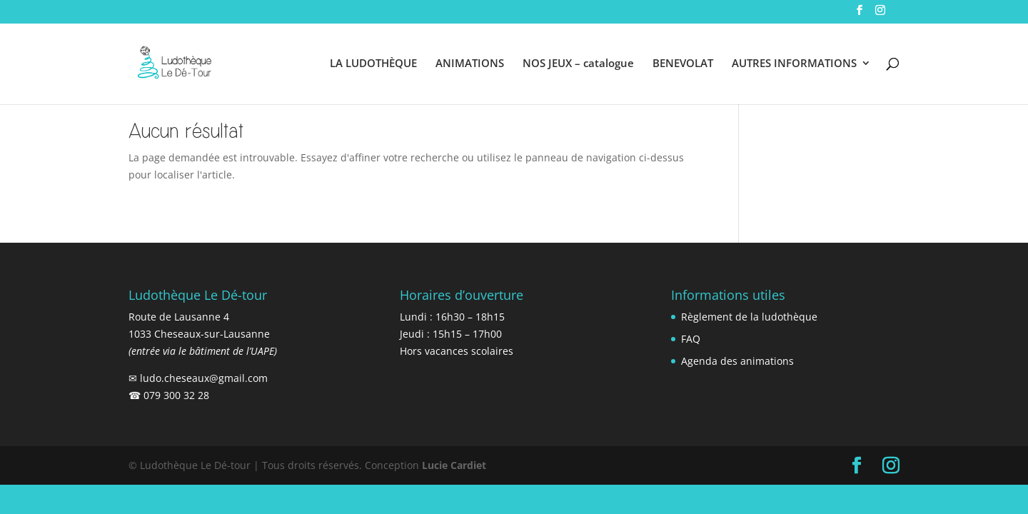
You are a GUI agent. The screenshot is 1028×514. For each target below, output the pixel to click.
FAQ (690, 339)
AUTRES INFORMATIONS (794, 64)
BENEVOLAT (682, 64)
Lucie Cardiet (454, 465)
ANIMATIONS (469, 64)
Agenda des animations (737, 361)
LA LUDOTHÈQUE (373, 64)
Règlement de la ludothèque (749, 316)
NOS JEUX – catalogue (578, 64)
